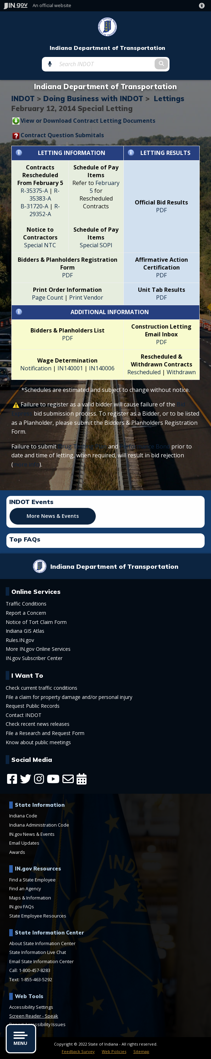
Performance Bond (145, 446)
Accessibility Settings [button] (31, 1007)
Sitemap (141, 1051)
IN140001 (69, 368)
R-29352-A (44, 210)
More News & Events (53, 516)
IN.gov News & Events (32, 834)
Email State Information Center (41, 961)
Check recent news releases (38, 724)
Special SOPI (96, 245)
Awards (17, 852)
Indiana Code (23, 815)
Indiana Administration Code (39, 825)
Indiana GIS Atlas (25, 631)
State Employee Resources (37, 916)
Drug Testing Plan (82, 446)
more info (26, 464)
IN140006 (102, 368)
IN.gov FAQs (21, 906)
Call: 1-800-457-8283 (29, 970)
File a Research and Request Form (45, 733)
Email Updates (24, 843)
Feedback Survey (78, 1051)
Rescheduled (144, 372)
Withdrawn (181, 372)
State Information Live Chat (37, 952)
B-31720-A (34, 206)
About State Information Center (42, 943)
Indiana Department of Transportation (107, 48)
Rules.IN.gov (20, 640)
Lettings (169, 98)
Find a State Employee (32, 879)
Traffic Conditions (26, 604)
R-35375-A (34, 191)
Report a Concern (26, 613)
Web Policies (114, 1051)
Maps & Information (30, 898)
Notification (35, 368)
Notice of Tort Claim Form (36, 622)
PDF (161, 210)
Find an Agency (25, 888)
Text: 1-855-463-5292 (30, 979)
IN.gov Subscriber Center (34, 658)
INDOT (23, 98)
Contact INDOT (23, 715)
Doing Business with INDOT (93, 98)
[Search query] (105, 64)
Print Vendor (86, 297)
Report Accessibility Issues (37, 1024)
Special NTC (40, 245)
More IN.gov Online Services (38, 649)
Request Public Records (33, 706)
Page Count (47, 297)
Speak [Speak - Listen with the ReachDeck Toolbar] (51, 1016)
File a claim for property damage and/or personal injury (69, 697)
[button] (203, 5)
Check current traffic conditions (41, 688)
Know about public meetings (38, 742)
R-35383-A (44, 194)
